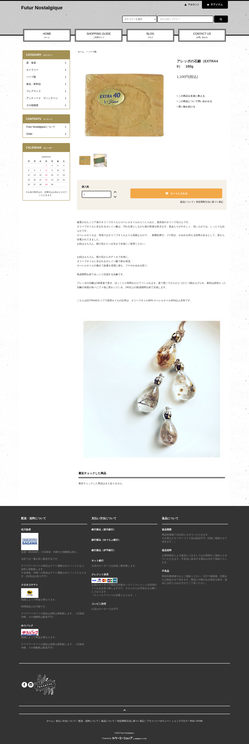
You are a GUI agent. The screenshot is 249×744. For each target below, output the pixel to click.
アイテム (214, 4)
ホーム (81, 52)
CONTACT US (202, 35)
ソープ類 (92, 52)
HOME (47, 35)
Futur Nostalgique (42, 7)
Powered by (124, 738)
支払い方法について (66, 721)
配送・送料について (89, 721)
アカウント (193, 4)
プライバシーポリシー (158, 721)
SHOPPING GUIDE (99, 35)
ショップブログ (179, 721)
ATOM (199, 721)
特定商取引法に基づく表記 (209, 202)
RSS (192, 721)
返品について (187, 202)
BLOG (150, 35)
